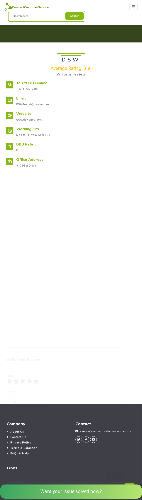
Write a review (71, 74)
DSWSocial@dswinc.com (33, 104)
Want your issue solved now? (71, 491)
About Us (17, 432)
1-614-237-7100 (27, 89)
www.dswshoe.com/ (30, 120)
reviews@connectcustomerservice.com (105, 431)
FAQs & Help (19, 453)
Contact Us (18, 437)
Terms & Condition (24, 448)
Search (74, 16)
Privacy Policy (20, 442)
